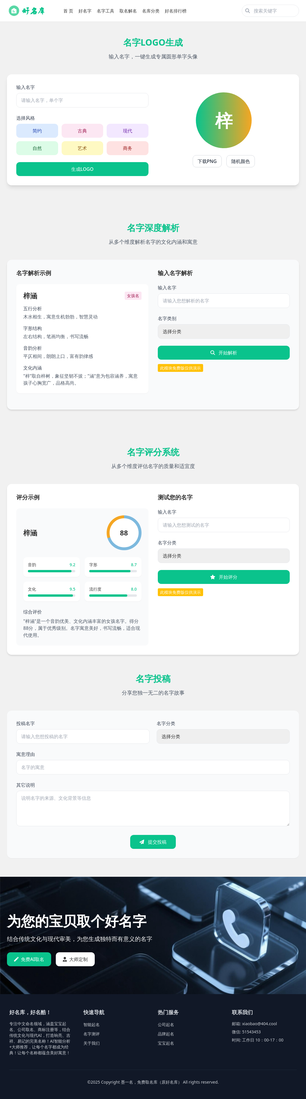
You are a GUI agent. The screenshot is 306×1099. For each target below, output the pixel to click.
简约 (37, 131)
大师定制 (75, 959)
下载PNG (207, 161)
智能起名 (91, 1024)
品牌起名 (166, 1034)
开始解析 (223, 352)
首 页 (68, 11)
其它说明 (25, 785)
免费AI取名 (29, 959)
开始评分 (223, 577)
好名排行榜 (176, 11)
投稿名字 (25, 723)
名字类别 (167, 318)
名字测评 (91, 1034)
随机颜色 (240, 161)
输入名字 (25, 87)
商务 (127, 148)
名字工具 (105, 11)
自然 (37, 148)
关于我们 (91, 1043)
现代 (127, 131)
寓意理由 (25, 754)
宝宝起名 (166, 1043)
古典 (82, 131)
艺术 (82, 148)
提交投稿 (152, 842)
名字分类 (167, 542)
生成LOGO (82, 169)
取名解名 (128, 11)
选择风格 (25, 118)
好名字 (85, 11)
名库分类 (151, 11)
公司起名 (166, 1024)
